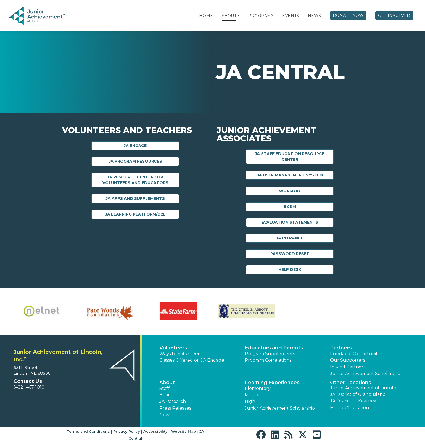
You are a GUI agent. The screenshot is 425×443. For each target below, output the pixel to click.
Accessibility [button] (155, 431)
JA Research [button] (172, 401)
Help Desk (289, 269)
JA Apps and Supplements (135, 198)
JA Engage (135, 145)
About (229, 15)
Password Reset (289, 253)
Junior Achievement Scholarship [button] (365, 373)
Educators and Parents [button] (274, 347)
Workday (290, 190)
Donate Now (348, 15)
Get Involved (394, 15)
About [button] (167, 382)
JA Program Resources (135, 161)
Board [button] (166, 394)
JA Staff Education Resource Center (289, 156)
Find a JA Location (349, 407)
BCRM (290, 206)
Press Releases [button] (175, 408)
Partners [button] (341, 347)
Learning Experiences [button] (272, 382)
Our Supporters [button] (347, 360)
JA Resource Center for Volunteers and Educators (135, 180)
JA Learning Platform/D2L (135, 214)
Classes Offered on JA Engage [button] (191, 360)
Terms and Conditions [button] (88, 431)
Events (290, 15)
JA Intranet (289, 238)
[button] (238, 15)
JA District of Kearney (353, 400)
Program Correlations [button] (268, 360)
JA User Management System (290, 175)
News (314, 15)
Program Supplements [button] (270, 353)
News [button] (165, 414)
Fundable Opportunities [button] (356, 353)
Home (206, 15)
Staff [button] (164, 388)
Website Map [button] (183, 431)
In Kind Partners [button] (347, 367)
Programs (260, 15)
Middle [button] (252, 394)
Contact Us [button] (28, 381)
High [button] (250, 401)
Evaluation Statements (290, 222)
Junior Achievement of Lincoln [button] (363, 387)
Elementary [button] (258, 388)
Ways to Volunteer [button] (179, 353)
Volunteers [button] (173, 347)
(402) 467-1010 (29, 387)
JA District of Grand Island (358, 394)
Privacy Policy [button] (126, 431)
